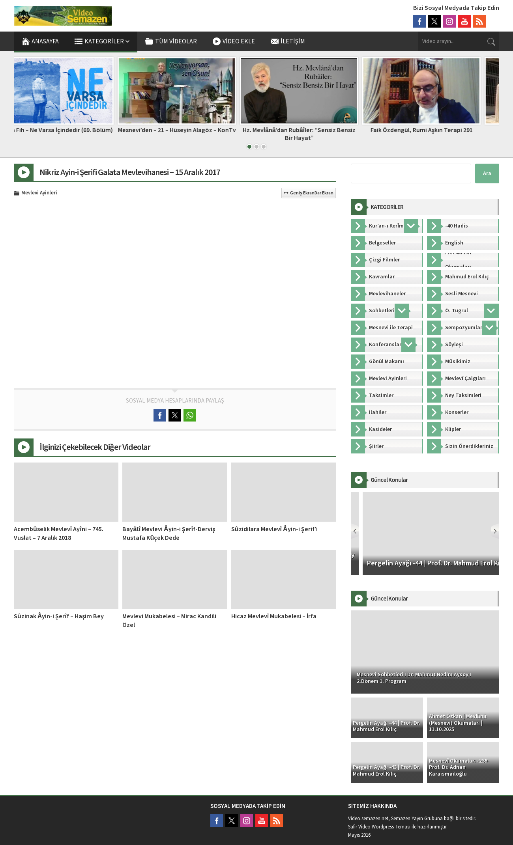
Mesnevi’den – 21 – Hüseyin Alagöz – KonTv (196, 130)
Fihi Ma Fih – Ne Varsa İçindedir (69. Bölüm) (73, 130)
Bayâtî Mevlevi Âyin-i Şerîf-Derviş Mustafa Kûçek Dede (168, 533)
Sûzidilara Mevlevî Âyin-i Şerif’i (274, 529)
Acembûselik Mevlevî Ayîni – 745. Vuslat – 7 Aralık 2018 (58, 533)
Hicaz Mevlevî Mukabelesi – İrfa (273, 616)
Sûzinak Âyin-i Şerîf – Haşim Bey (59, 616)
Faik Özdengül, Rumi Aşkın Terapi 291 (440, 130)
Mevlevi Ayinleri (39, 193)
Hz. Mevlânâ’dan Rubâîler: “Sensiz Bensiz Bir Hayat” (317, 134)
